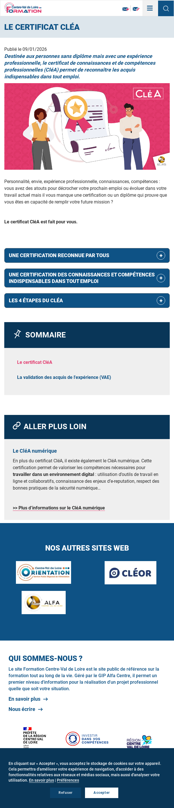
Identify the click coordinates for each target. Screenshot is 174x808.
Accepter (102, 793)
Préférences (68, 780)
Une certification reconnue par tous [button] (59, 255)
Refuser (65, 793)
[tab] (87, 255)
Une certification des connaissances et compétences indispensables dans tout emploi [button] (82, 278)
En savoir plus (24, 699)
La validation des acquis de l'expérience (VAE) (64, 377)
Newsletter (126, 9)
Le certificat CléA (34, 362)
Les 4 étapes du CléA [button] (36, 300)
